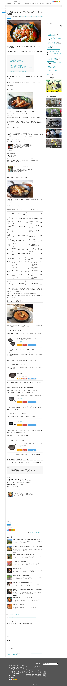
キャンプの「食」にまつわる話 (52, 40)
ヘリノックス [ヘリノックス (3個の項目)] (30, 670)
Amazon (19, 344)
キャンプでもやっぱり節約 (52, 37)
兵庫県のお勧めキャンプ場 (52, 59)
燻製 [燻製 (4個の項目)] (28, 675)
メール (8, 640)
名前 (8, 636)
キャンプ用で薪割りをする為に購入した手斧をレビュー (53, 126)
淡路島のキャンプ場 (50, 69)
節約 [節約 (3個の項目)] (31, 675)
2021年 (44, 668)
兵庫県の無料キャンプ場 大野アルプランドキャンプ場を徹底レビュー (21, 617)
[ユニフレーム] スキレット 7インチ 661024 (25, 419)
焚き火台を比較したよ (17, 568)
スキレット (31, 532)
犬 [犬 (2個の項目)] (29, 675)
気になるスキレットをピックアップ (16, 61)
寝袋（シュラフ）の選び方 (18, 604)
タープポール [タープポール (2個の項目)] (34, 667)
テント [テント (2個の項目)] (37, 667)
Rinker (21, 341)
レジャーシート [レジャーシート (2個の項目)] (37, 671)
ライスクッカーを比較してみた (13, 614)
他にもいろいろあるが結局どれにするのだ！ (19, 71)
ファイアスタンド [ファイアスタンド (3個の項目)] (37, 669)
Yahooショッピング (32, 344)
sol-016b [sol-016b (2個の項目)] (29, 663)
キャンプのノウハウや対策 (52, 42)
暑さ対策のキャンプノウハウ (52, 66)
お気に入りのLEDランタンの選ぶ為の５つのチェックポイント (53, 136)
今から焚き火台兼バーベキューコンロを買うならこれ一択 (53, 116)
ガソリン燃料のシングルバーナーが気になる (22, 582)
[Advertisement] (16, 511)
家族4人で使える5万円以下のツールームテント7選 (23, 554)
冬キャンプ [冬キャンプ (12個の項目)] (29, 672)
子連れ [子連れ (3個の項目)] (39, 672)
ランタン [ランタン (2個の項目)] (28, 671)
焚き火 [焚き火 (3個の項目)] (33, 674)
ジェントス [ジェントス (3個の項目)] (36, 666)
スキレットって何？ (13, 59)
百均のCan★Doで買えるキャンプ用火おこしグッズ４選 (53, 106)
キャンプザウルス (13, 1)
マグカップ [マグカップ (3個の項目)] (34, 670)
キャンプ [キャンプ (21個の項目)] (38, 663)
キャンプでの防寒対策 (51, 35)
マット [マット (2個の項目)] (37, 670)
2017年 (44, 674)
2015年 (44, 676)
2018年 (44, 673)
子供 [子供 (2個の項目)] (36, 672)
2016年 (44, 675)
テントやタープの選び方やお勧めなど (54, 51)
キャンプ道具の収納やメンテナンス (53, 49)
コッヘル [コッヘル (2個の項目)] (29, 666)
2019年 (44, 672)
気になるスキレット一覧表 (15, 62)
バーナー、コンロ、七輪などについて (54, 53)
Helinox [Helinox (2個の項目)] (27, 663)
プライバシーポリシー (47, 680)
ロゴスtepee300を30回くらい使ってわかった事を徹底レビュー (26, 539)
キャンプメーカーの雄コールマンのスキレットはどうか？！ (21, 67)
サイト (8, 644)
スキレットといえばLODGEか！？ (17, 65)
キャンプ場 (49, 47)
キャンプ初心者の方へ (51, 46)
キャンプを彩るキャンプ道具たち (36, 16)
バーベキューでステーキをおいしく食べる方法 (22, 144)
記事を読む (14, 552)
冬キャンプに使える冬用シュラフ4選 (20, 561)
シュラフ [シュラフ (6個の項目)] (32, 666)
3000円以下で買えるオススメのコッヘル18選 (22, 597)
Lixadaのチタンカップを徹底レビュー (21, 575)
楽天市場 (24, 344)
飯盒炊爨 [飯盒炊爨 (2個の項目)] (39, 675)
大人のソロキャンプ (50, 61)
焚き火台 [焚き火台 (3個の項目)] (36, 674)
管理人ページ (49, 74)
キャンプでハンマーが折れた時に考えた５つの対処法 (53, 147)
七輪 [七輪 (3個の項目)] (40, 671)
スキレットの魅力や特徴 (15, 60)
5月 (44, 669)
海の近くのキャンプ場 (51, 67)
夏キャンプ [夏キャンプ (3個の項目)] (34, 672)
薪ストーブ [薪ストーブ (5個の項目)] (34, 675)
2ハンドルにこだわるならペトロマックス (18, 66)
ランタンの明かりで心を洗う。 (52, 58)
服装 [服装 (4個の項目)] (30, 674)
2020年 (44, 671)
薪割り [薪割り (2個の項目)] (37, 675)
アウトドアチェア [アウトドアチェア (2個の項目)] (32, 663)
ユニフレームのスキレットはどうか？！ (18, 68)
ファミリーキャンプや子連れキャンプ (54, 56)
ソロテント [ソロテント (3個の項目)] (31, 667)
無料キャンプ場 (50, 72)
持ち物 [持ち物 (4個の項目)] (28, 674)
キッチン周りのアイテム (24, 16)
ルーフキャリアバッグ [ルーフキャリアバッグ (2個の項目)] (32, 671)
